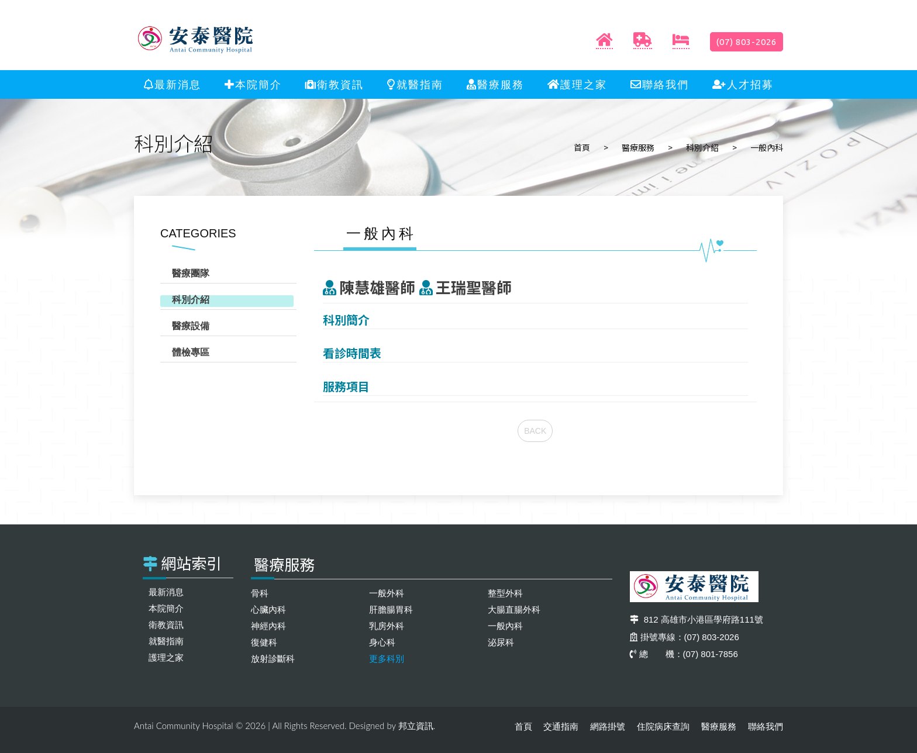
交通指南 (560, 726)
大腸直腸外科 (514, 609)
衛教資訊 (334, 85)
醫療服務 (495, 85)
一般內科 (505, 626)
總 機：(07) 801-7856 (684, 654)
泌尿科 (501, 642)
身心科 (382, 642)
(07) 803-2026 (746, 42)
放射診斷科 (273, 659)
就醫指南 (415, 85)
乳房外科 (386, 626)
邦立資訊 (415, 726)
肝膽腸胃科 (391, 609)
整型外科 (505, 593)
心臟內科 (268, 609)
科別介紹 (702, 147)
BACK (535, 431)
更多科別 (386, 659)
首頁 (582, 147)
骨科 (259, 593)
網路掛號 (607, 726)
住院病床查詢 (663, 726)
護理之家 (577, 85)
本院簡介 (253, 85)
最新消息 (172, 85)
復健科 (264, 642)
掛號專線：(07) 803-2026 (684, 637)
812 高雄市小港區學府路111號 (696, 619)
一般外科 (386, 593)
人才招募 (743, 85)
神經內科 (268, 626)
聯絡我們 (659, 85)
